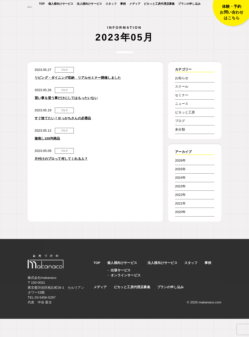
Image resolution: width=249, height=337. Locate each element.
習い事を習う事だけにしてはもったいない (66, 116)
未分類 (180, 147)
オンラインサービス (126, 293)
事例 (123, 14)
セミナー (181, 113)
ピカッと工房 (185, 130)
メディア (134, 14)
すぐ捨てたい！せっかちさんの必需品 (63, 136)
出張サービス (121, 288)
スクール (181, 105)
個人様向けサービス (60, 14)
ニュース (181, 122)
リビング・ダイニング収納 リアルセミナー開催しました (78, 96)
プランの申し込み (189, 14)
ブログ (64, 88)
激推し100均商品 (47, 156)
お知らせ (181, 96)
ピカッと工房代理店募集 (159, 14)
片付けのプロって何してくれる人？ (61, 177)
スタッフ (111, 14)
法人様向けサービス (89, 14)
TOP (42, 14)
